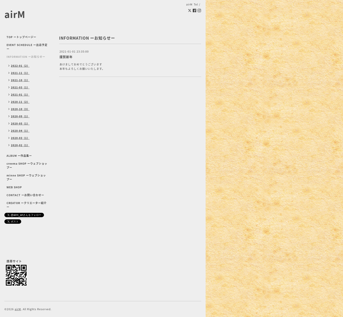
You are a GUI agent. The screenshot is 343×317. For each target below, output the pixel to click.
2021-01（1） (20, 95)
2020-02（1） (20, 145)
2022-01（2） (20, 66)
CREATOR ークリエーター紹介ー (27, 205)
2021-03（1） (20, 87)
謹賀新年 (66, 57)
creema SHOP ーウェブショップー (27, 165)
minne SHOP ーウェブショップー (26, 177)
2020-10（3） (20, 109)
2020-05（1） (20, 123)
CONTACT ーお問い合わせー (25, 195)
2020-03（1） (20, 138)
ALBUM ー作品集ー (19, 156)
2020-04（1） (20, 131)
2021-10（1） (20, 80)
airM (14, 14)
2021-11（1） (20, 73)
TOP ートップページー (21, 37)
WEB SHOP (14, 187)
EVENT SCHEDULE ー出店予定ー (27, 47)
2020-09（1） (20, 116)
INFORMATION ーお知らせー (26, 57)
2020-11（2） (20, 102)
